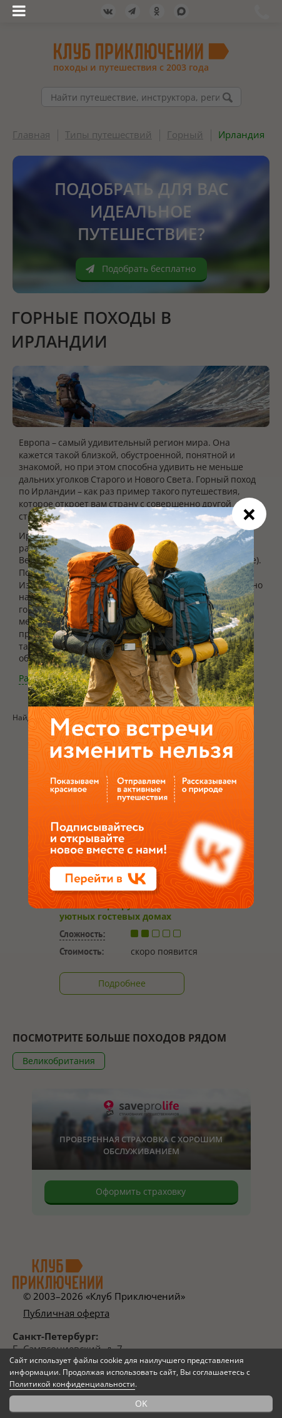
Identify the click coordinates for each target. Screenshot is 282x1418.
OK (141, 1403)
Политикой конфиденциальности (72, 1384)
